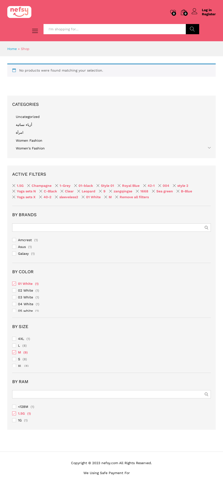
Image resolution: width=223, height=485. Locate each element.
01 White (25, 284)
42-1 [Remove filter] (151, 186)
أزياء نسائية (24, 125)
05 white (25, 311)
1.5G (21, 413)
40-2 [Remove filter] (47, 197)
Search (192, 29)
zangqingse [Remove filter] (123, 191)
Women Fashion (29, 140)
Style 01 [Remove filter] (107, 186)
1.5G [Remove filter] (20, 186)
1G (20, 420)
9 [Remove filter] (104, 191)
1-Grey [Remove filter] (65, 186)
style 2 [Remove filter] (182, 186)
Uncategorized (28, 117)
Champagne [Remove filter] (42, 186)
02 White (25, 290)
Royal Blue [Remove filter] (131, 186)
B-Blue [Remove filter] (186, 191)
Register (209, 14)
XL (20, 366)
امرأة (19, 132)
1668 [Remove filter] (144, 191)
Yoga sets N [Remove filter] (26, 191)
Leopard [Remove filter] (88, 191)
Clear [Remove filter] (69, 191)
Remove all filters (134, 197)
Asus (22, 247)
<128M (23, 407)
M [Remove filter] (110, 197)
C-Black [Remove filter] (50, 191)
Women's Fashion (30, 148)
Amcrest (25, 240)
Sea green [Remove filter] (164, 191)
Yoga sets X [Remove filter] (26, 197)
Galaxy (23, 253)
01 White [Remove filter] (93, 197)
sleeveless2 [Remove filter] (68, 197)
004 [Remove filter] (166, 186)
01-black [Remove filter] (86, 186)
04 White (25, 304)
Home (12, 49)
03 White (25, 297)
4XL (21, 339)
